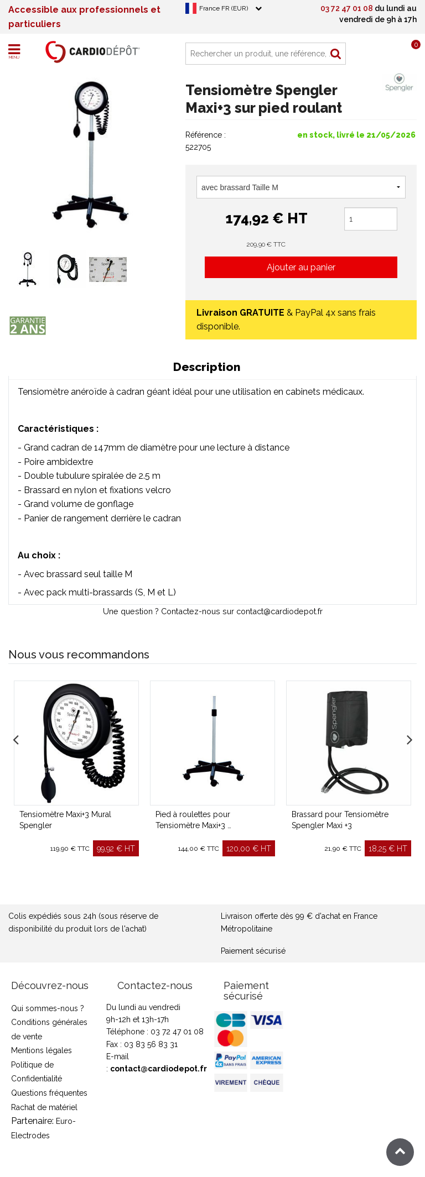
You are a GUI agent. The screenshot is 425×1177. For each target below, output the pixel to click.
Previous (15, 737)
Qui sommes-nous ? (47, 1008)
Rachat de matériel (44, 1107)
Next (409, 737)
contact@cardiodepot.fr (158, 1068)
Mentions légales (41, 1050)
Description (207, 367)
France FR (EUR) (223, 8)
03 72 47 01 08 (346, 8)
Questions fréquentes (49, 1093)
